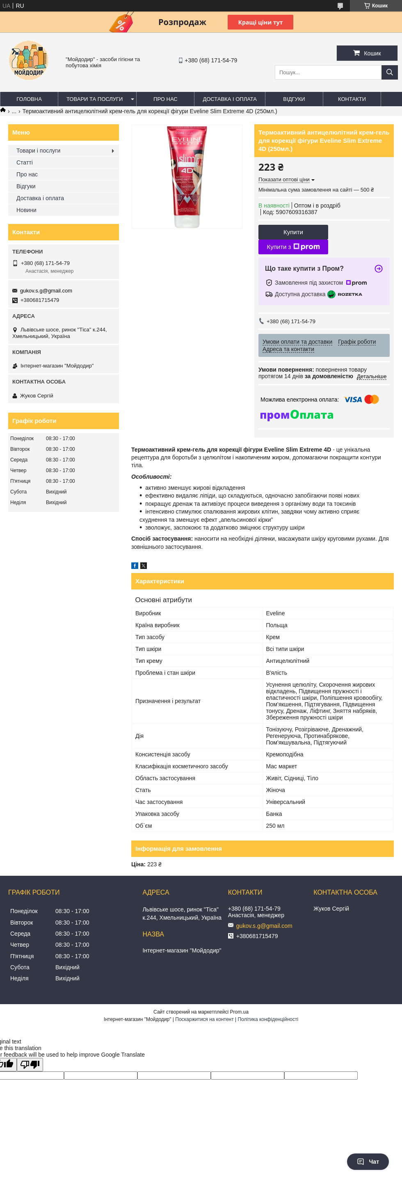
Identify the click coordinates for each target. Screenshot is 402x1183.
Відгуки (294, 99)
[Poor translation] (30, 1064)
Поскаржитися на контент (204, 1019)
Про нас (165, 99)
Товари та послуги (94, 99)
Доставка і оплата (230, 99)
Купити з (293, 247)
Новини (26, 210)
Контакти (352, 99)
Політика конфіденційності (268, 1019)
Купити (293, 231)
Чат (368, 1161)
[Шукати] (389, 72)
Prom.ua (239, 1012)
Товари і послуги (38, 150)
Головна (29, 99)
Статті (24, 162)
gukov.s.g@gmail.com (46, 291)
